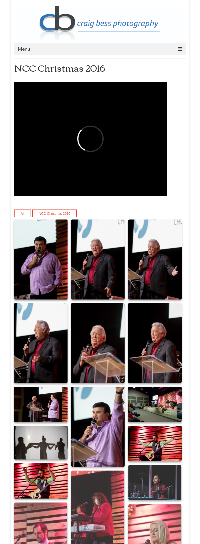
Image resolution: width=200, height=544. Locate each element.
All (23, 213)
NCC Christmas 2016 (54, 213)
